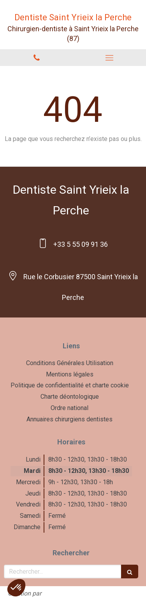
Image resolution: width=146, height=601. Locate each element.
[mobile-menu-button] (109, 58)
